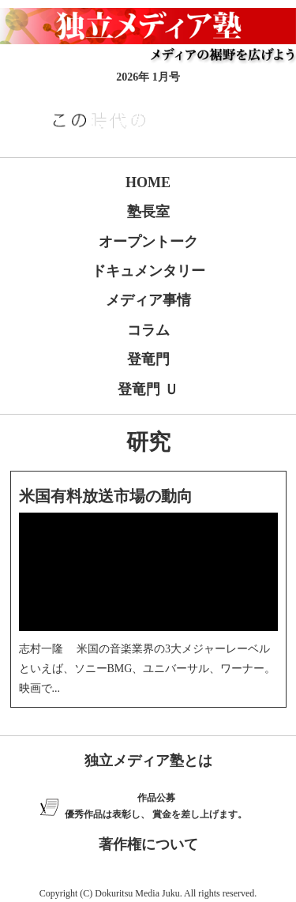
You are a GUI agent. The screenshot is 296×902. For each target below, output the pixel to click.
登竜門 (148, 359)
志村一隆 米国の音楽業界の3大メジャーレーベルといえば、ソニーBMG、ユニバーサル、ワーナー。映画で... (147, 668)
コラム (148, 330)
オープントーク (148, 242)
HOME (148, 182)
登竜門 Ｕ (148, 389)
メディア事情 (148, 300)
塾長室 (148, 212)
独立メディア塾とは (148, 761)
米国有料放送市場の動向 (106, 496)
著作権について (148, 844)
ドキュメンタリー (148, 271)
